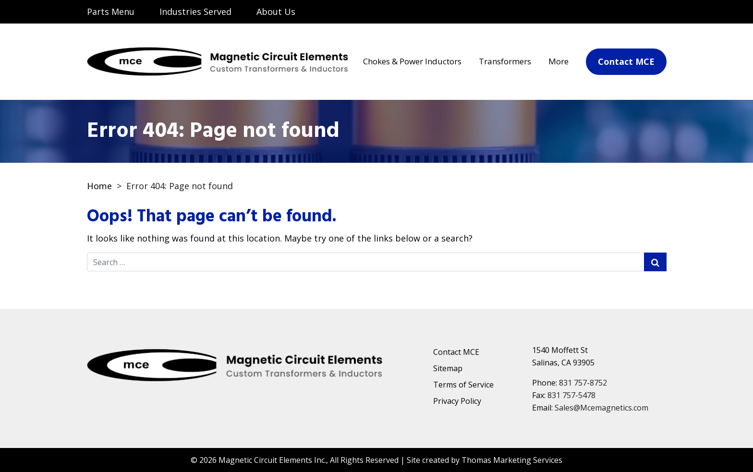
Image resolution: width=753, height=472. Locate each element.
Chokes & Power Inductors (412, 61)
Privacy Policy (457, 401)
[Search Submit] (655, 262)
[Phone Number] (653, 12)
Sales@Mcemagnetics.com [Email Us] (601, 407)
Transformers (505, 61)
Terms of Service (463, 384)
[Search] (580, 11)
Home (99, 186)
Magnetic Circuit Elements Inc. (272, 460)
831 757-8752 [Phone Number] (583, 382)
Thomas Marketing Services (512, 460)
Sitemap (447, 368)
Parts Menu (110, 11)
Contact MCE (456, 352)
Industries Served (195, 11)
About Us (275, 11)
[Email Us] (618, 12)
